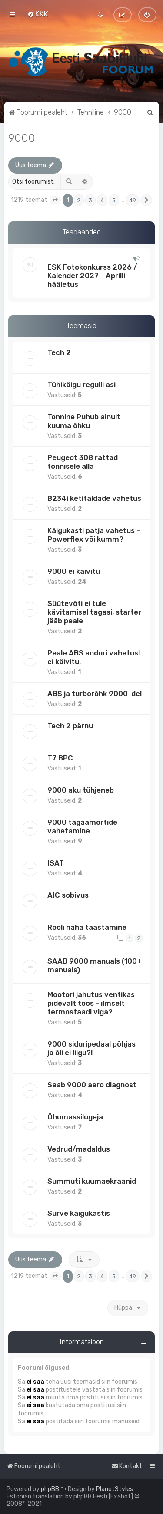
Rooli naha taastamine (86, 927)
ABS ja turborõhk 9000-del (94, 693)
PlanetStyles (114, 1489)
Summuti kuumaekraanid (91, 1181)
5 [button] (114, 200)
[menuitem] (37, 13)
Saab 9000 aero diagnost (91, 1084)
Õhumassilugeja (75, 1116)
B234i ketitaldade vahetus (94, 498)
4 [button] (102, 200)
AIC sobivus (68, 895)
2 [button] (78, 200)
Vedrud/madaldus (78, 1149)
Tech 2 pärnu (70, 725)
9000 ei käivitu (73, 571)
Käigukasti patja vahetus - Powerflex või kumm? (93, 534)
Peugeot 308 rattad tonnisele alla (82, 462)
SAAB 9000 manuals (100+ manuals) (94, 965)
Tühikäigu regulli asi (81, 384)
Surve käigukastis (78, 1213)
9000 (21, 137)
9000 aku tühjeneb (80, 790)
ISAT (55, 863)
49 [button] (132, 200)
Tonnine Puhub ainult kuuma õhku (83, 421)
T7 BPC (60, 758)
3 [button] (90, 200)
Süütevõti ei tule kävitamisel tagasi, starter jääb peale (94, 612)
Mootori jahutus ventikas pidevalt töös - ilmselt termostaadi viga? (91, 1003)
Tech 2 (59, 352)
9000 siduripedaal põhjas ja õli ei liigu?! (91, 1048)
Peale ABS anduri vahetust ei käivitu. (94, 657)
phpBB (50, 1489)
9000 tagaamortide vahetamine (82, 826)
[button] (55, 200)
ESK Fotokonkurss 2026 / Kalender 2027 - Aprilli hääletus (92, 276)
